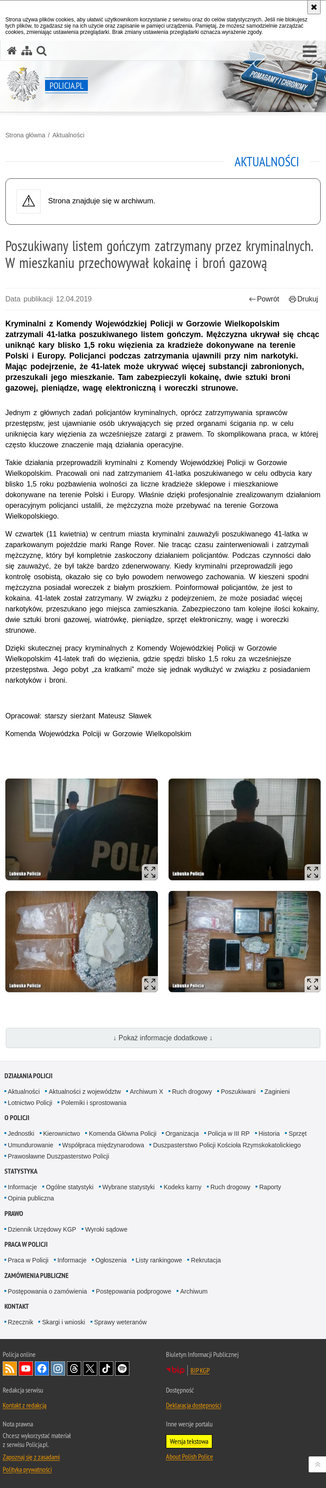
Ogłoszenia (111, 1260)
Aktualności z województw (85, 1091)
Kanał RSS (10, 1368)
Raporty (270, 1187)
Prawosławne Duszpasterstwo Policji (58, 1156)
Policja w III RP (229, 1133)
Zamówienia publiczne (36, 1275)
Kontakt (16, 1306)
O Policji (16, 1117)
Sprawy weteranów (120, 1322)
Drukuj (303, 299)
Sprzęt (297, 1133)
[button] (310, 51)
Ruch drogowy (192, 1091)
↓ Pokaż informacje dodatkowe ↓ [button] (163, 1038)
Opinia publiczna (31, 1198)
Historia (269, 1133)
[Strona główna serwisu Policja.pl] (12, 50)
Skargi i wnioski (63, 1322)
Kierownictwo (61, 1133)
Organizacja (182, 1133)
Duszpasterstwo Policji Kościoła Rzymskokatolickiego (227, 1145)
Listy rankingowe (159, 1260)
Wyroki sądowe (106, 1229)
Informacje (22, 1187)
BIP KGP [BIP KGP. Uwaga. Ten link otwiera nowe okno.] (200, 1370)
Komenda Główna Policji (123, 1133)
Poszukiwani (238, 1091)
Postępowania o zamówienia (47, 1291)
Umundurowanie (31, 1145)
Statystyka (20, 1171)
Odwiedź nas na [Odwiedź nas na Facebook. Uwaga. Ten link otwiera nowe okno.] (42, 1368)
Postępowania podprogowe (133, 1291)
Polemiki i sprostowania (93, 1102)
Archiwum (193, 1291)
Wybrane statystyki (129, 1187)
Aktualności (68, 135)
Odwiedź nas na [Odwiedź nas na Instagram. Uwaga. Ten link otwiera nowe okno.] (58, 1368)
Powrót (264, 299)
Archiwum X (146, 1091)
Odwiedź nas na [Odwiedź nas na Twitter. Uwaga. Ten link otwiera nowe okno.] (90, 1368)
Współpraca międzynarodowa (103, 1145)
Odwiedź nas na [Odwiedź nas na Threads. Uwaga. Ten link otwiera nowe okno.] (74, 1368)
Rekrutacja (206, 1260)
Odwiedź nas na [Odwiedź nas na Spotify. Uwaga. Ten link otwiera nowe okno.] (122, 1368)
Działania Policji (28, 1075)
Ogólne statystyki (70, 1187)
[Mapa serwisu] (26, 50)
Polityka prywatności (27, 1469)
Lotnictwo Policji (30, 1102)
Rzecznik (20, 1322)
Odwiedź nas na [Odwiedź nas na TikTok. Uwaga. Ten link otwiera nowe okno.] (106, 1368)
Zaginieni (277, 1091)
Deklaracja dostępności (193, 1405)
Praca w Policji (26, 1244)
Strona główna (25, 135)
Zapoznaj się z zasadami (31, 1456)
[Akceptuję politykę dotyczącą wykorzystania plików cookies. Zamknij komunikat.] (314, 7)
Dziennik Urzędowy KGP (42, 1229)
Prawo (13, 1213)
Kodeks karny (183, 1187)
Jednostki (21, 1133)
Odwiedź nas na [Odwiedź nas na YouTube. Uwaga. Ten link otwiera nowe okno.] (26, 1368)
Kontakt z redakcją (24, 1405)
